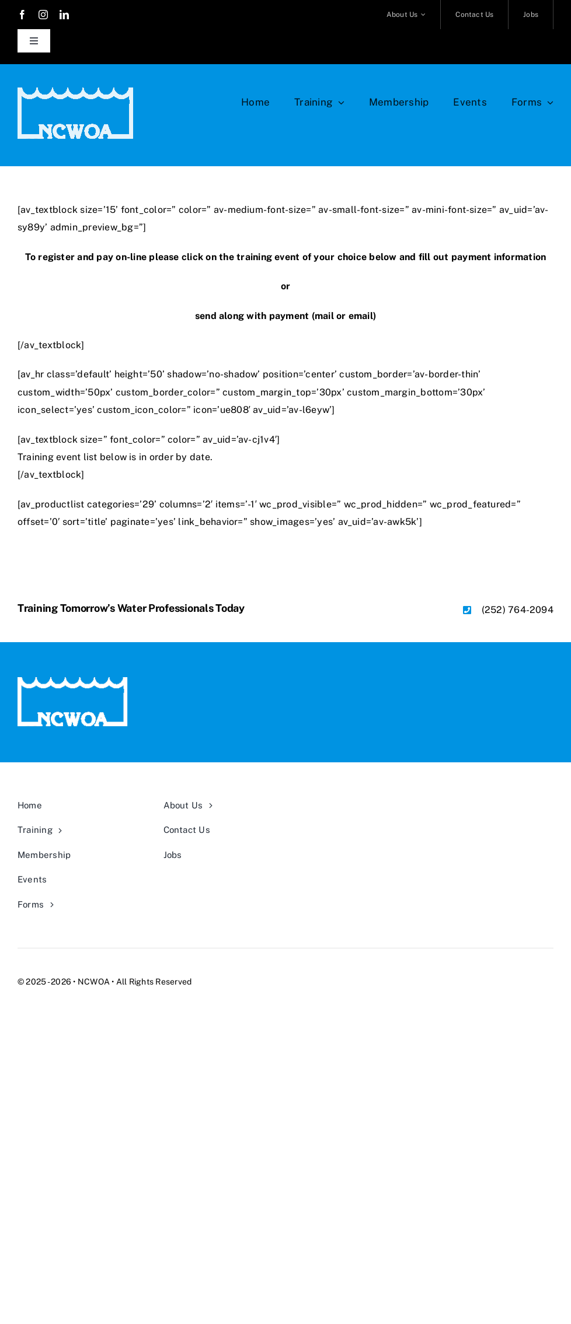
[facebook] (22, 14)
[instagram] (43, 14)
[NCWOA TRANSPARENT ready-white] (76, 91)
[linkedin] (64, 14)
